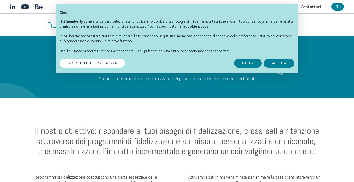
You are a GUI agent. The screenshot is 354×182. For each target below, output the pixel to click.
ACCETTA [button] (279, 63)
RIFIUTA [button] (248, 63)
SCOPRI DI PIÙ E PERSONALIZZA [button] (92, 63)
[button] (197, 26)
